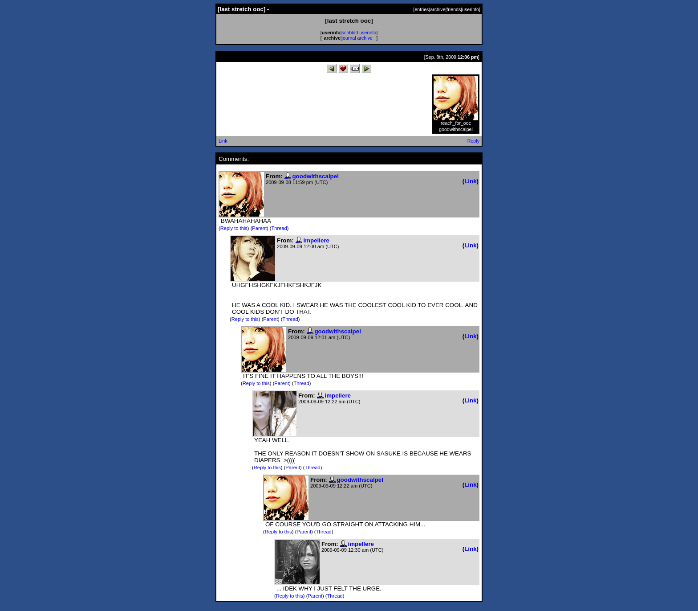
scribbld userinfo (359, 32)
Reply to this (234, 228)
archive (437, 9)
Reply (473, 141)
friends (453, 9)
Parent (259, 228)
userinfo (470, 9)
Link (223, 141)
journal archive (357, 38)
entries (421, 9)
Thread (279, 228)
